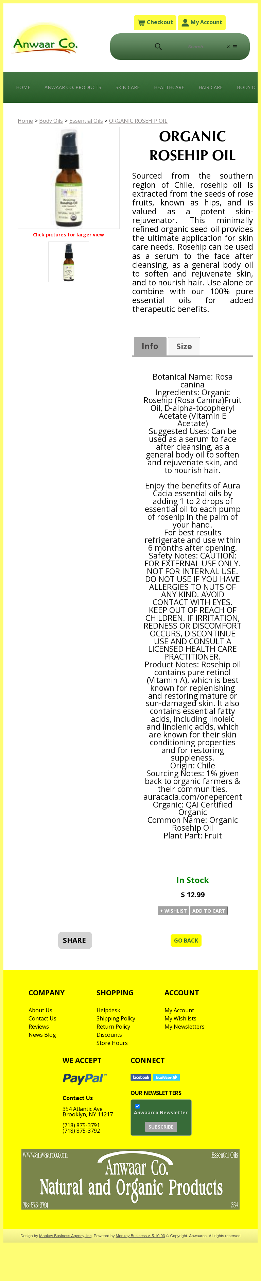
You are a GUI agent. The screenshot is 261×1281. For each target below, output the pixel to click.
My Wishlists (180, 1018)
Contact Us (42, 1018)
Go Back (186, 940)
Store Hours (112, 1043)
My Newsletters (184, 1026)
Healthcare (169, 87)
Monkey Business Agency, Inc (65, 1235)
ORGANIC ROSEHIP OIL (138, 120)
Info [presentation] (150, 345)
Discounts (109, 1034)
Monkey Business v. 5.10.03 (140, 1235)
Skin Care (128, 87)
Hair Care (210, 87)
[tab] (150, 346)
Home (23, 87)
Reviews (39, 1026)
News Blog (42, 1034)
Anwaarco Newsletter (161, 1112)
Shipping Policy (116, 1018)
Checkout (155, 22)
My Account (201, 22)
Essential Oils (86, 120)
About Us (40, 1010)
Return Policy (113, 1026)
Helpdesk (108, 1010)
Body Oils (51, 120)
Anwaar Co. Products (73, 87)
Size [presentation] (184, 346)
